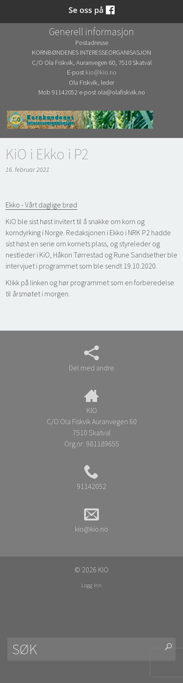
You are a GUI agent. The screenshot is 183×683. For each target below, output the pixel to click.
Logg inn (91, 585)
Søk (16, 119)
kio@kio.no (100, 72)
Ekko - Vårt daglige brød (41, 204)
